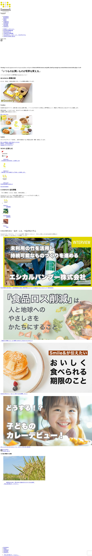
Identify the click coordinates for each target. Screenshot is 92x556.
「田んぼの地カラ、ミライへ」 (11, 554)
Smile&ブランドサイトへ (7, 145)
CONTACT (5, 26)
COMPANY (8, 33)
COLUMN (14, 34)
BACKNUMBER (4, 187)
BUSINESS (8, 30)
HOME (8, 29)
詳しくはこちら (4, 114)
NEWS (7, 32)
